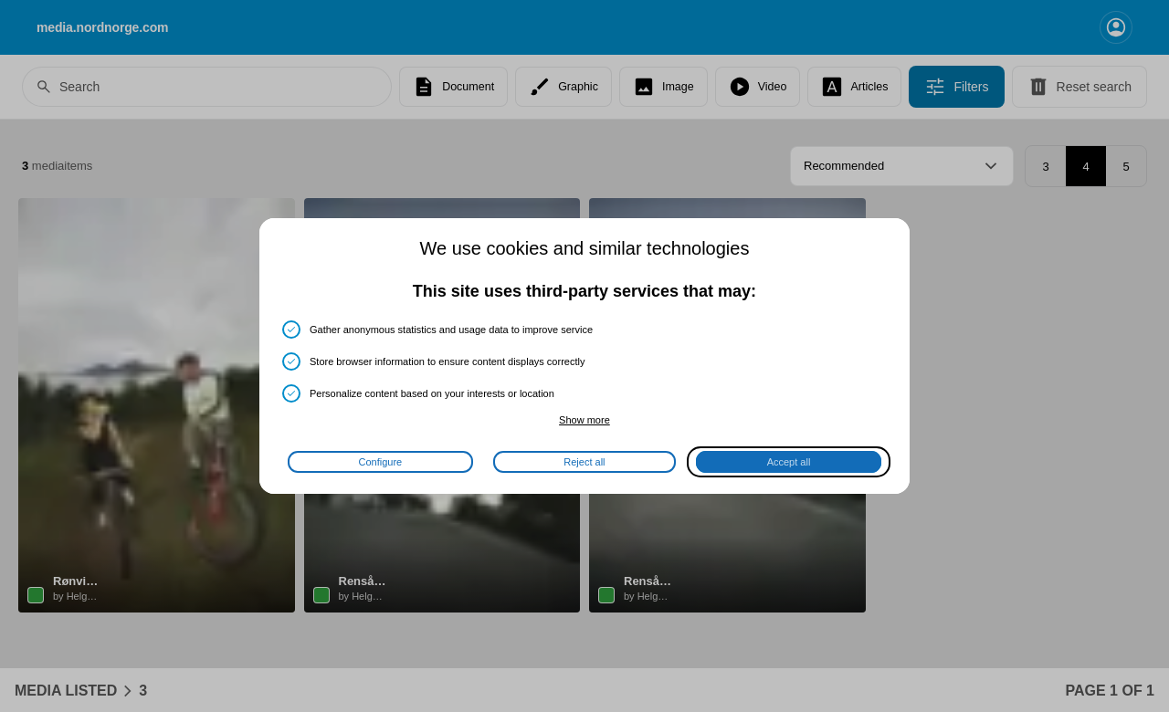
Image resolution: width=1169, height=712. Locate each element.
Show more (584, 419)
